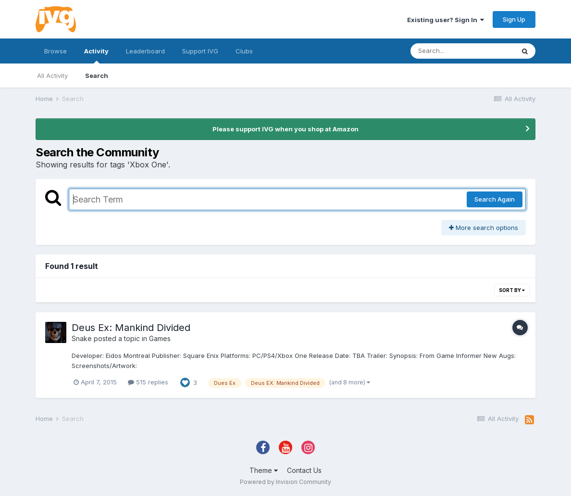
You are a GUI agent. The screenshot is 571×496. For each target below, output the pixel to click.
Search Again (494, 199)
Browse (55, 51)
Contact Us (304, 470)
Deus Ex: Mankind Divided (131, 327)
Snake (82, 338)
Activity (96, 55)
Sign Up (514, 19)
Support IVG (200, 51)
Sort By (512, 290)
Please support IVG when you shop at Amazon (285, 129)
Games (160, 338)
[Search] (462, 51)
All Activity (52, 75)
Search (96, 75)
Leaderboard (145, 51)
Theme (263, 470)
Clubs (244, 51)
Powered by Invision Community (285, 481)
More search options (483, 227)
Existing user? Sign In (445, 20)
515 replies (148, 382)
